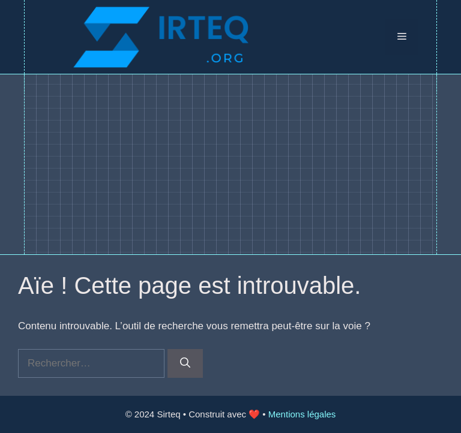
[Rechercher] (185, 363)
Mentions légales (302, 414)
